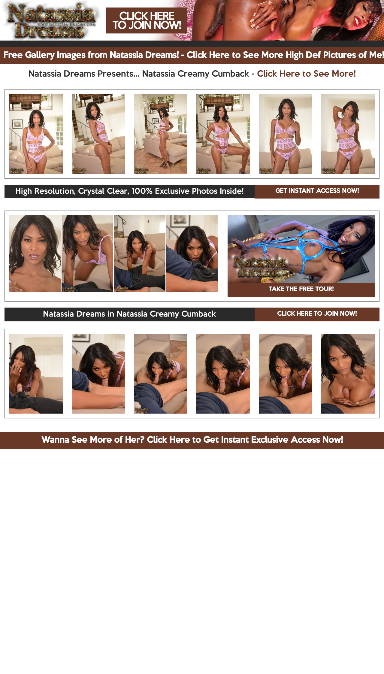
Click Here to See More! (306, 74)
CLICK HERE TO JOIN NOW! (317, 314)
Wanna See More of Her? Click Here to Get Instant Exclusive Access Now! (192, 440)
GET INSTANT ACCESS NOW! (317, 191)
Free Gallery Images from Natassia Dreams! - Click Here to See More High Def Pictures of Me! (193, 55)
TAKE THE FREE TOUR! (301, 289)
